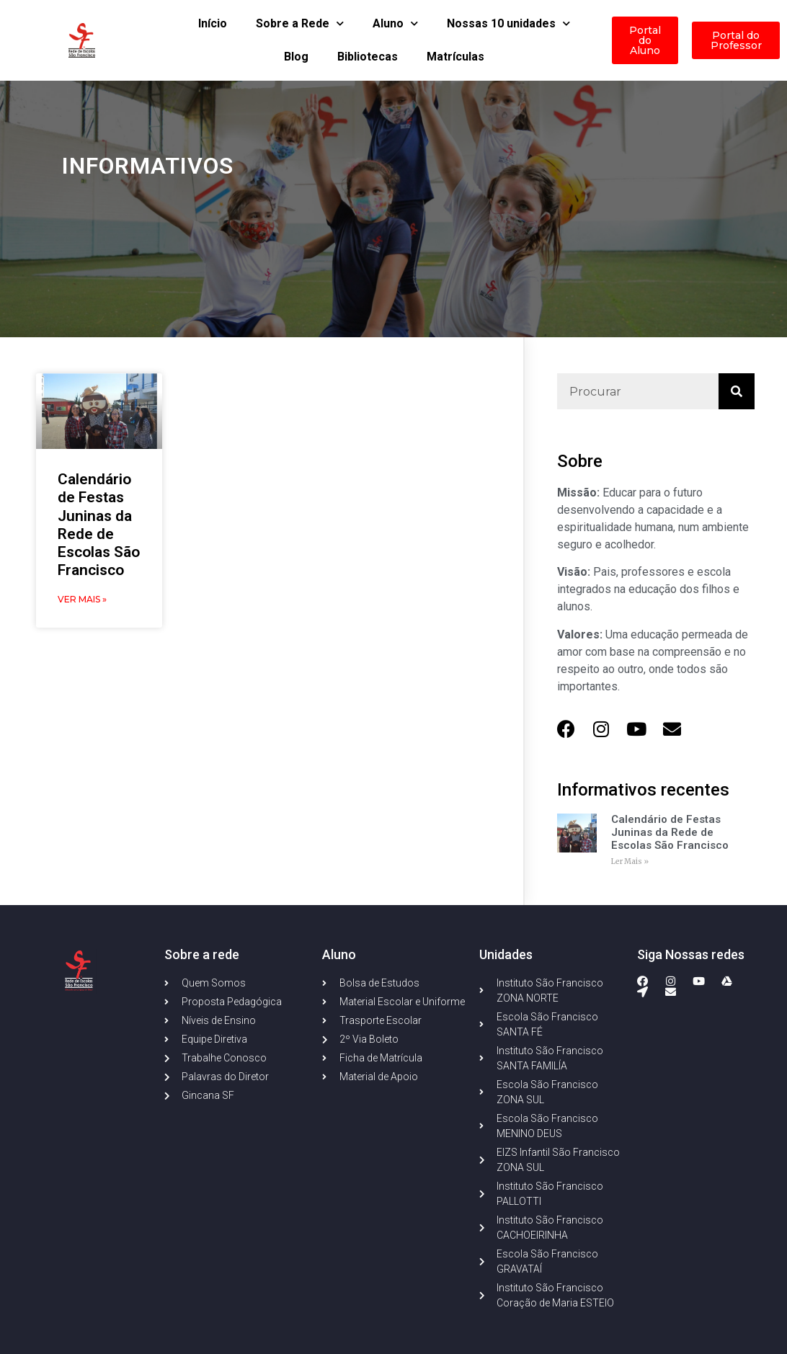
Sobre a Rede (300, 23)
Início (212, 23)
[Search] (737, 391)
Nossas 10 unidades (508, 23)
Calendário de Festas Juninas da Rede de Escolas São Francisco (99, 525)
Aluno (395, 23)
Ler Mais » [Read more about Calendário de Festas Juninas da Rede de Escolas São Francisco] (630, 861)
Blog (296, 56)
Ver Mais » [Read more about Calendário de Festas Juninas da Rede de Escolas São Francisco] (82, 599)
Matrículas (455, 56)
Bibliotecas (367, 56)
